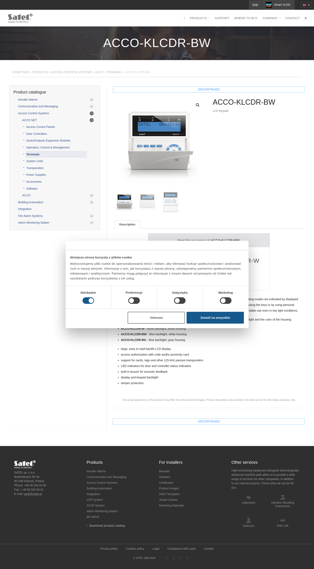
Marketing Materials (171, 505)
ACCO (99, 72)
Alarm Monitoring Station (33, 222)
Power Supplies (36, 174)
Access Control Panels (40, 127)
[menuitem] (306, 5)
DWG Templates (169, 494)
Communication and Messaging (38, 106)
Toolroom (248, 525)
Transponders (35, 168)
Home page (20, 72)
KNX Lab (282, 525)
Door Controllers (36, 133)
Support (222, 18)
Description (127, 224)
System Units (34, 161)
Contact (292, 18)
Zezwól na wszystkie (215, 317)
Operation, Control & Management (48, 147)
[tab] (127, 224)
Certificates (166, 482)
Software (31, 188)
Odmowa (156, 317)
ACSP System (95, 505)
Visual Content (168, 499)
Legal (155, 548)
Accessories (33, 181)
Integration (25, 209)
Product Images (169, 488)
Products (200, 18)
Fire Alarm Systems (30, 215)
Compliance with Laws (181, 548)
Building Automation (30, 202)
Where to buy (246, 18)
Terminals (114, 72)
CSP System (95, 499)
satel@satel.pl (33, 493)
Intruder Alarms (27, 99)
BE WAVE (93, 516)
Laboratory (248, 502)
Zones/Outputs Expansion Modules (48, 140)
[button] (197, 105)
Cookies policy (135, 548)
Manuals (164, 471)
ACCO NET (29, 120)
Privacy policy (109, 548)
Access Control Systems (71, 72)
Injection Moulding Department (282, 504)
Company (272, 18)
